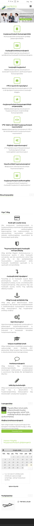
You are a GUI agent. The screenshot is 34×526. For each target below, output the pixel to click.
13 (5, 462)
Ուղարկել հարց (17, 431)
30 (17, 467)
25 (26, 465)
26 (31, 465)
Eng (28, 1)
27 (5, 467)
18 (26, 462)
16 (17, 462)
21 (9, 465)
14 (9, 462)
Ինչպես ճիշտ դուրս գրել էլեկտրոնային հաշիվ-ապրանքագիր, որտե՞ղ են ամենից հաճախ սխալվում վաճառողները (15, 412)
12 (31, 459)
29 (13, 467)
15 (13, 462)
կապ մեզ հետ (25, 19)
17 (22, 462)
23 (17, 465)
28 (9, 467)
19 (31, 462)
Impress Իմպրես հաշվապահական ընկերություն (17, 441)
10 (22, 459)
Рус (31, 1)
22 (13, 465)
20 (5, 465)
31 (22, 467)
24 (22, 465)
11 (26, 459)
